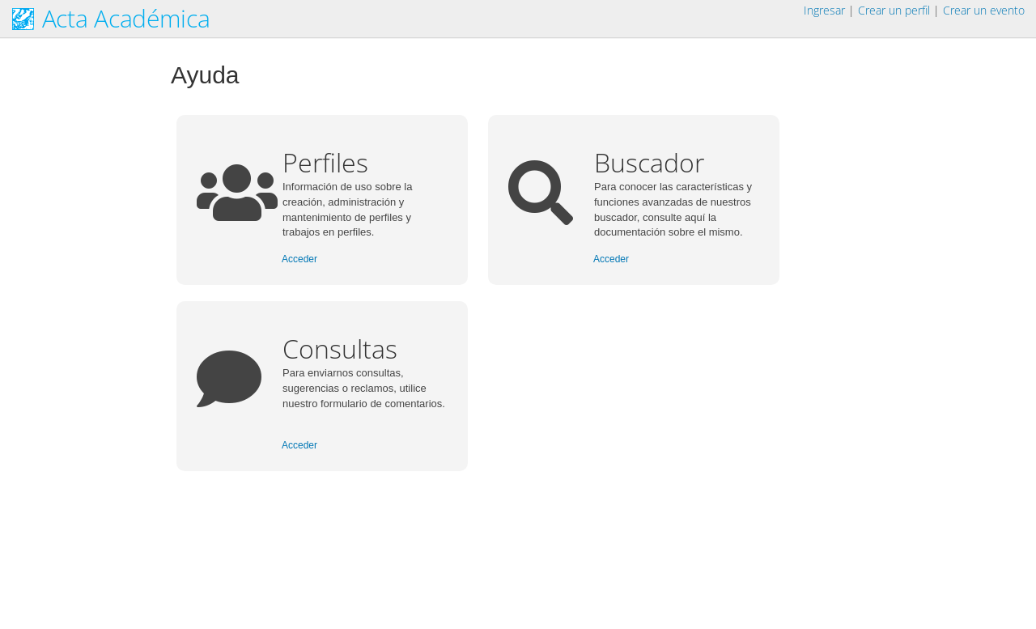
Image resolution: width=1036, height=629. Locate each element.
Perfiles (325, 162)
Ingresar (824, 10)
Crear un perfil (894, 10)
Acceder (299, 259)
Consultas (339, 348)
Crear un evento (984, 10)
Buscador (649, 162)
